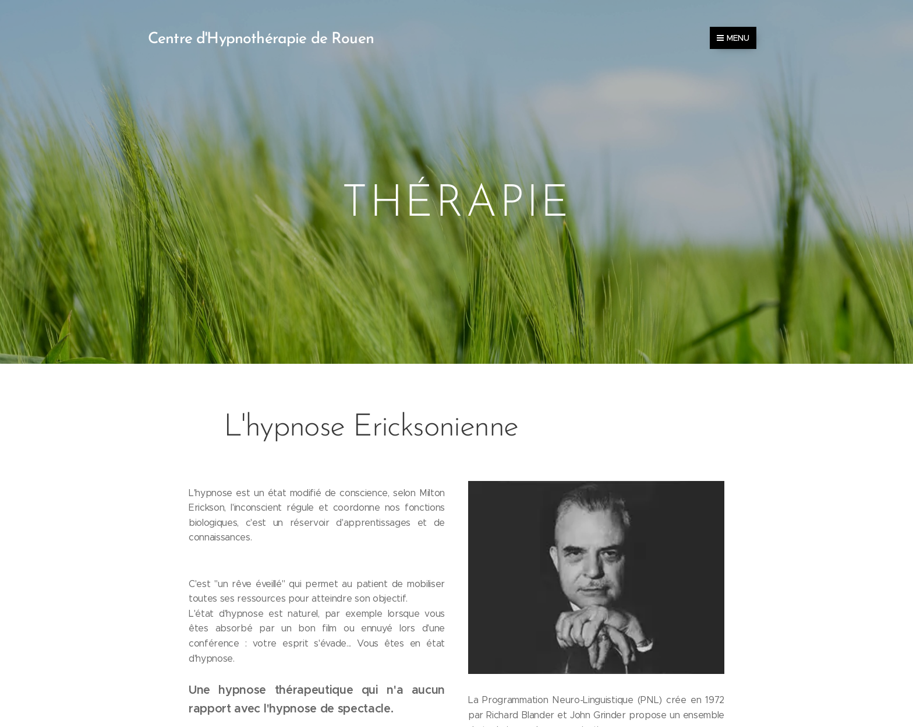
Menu (733, 38)
